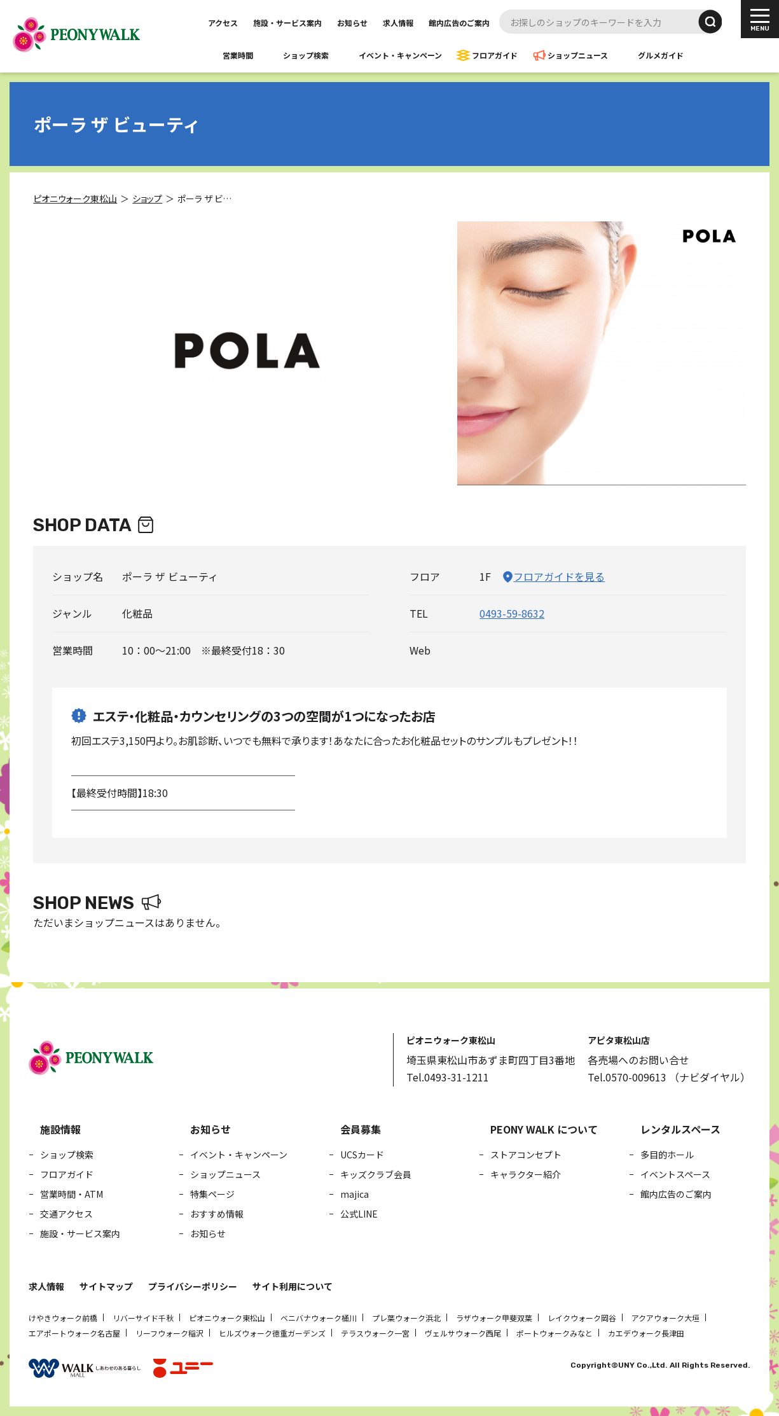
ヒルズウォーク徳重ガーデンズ (272, 1333)
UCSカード (362, 1154)
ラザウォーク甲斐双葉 (494, 1317)
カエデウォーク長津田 (646, 1333)
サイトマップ (106, 1286)
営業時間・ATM (71, 1194)
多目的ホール (667, 1154)
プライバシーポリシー (192, 1286)
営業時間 (238, 55)
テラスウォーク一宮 (375, 1333)
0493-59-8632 (511, 613)
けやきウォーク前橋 (63, 1317)
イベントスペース (675, 1174)
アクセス (223, 22)
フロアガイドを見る (559, 576)
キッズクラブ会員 (375, 1174)
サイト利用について (292, 1286)
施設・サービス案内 (287, 22)
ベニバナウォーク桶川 (318, 1317)
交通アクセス (66, 1213)
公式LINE (359, 1213)
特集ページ (212, 1194)
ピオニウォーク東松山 (227, 1317)
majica (354, 1194)
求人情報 (398, 22)
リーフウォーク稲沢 (169, 1333)
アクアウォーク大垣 (665, 1317)
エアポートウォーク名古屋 (74, 1333)
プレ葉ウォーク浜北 (406, 1317)
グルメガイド (661, 55)
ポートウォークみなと (554, 1333)
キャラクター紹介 (525, 1174)
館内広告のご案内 (459, 22)
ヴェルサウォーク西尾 (463, 1333)
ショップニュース (578, 55)
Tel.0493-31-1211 (447, 1077)
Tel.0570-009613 (627, 1077)
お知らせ (352, 22)
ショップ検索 (306, 55)
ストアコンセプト (526, 1154)
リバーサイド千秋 (143, 1317)
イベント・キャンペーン (400, 55)
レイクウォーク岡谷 (582, 1317)
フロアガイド (495, 55)
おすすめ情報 (217, 1213)
